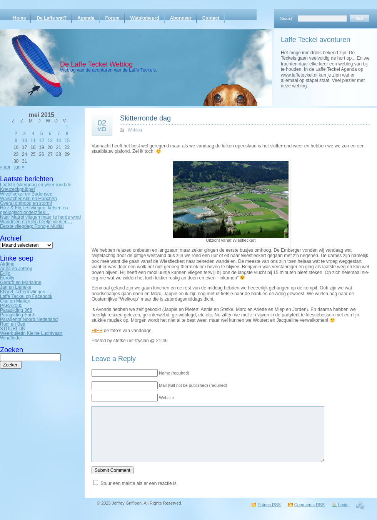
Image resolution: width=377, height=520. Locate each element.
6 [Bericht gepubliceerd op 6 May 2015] (50, 133)
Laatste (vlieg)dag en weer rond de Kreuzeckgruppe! (35, 187)
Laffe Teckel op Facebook (26, 296)
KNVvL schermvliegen (22, 291)
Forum (112, 18)
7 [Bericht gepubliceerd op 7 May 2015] (58, 133)
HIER (97, 330)
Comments (309, 504)
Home (19, 18)
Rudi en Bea (12, 324)
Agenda (85, 18)
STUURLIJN (12, 328)
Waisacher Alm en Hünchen (28, 198)
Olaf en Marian (15, 301)
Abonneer (181, 18)
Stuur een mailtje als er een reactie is (138, 483)
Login (343, 504)
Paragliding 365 (16, 310)
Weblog (135, 129)
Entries (269, 504)
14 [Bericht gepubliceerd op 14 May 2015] (58, 140)
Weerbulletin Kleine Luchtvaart (31, 333)
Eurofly (7, 278)
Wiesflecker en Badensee (26, 194)
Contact (211, 18)
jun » (19, 167)
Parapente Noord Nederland (29, 319)
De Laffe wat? (52, 18)
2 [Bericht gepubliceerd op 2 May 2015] (16, 133)
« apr (5, 167)
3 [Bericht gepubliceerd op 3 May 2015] (24, 133)
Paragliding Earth (17, 315)
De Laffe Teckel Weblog (96, 64)
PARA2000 (11, 305)
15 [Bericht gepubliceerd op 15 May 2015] (67, 140)
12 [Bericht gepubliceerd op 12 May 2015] (41, 140)
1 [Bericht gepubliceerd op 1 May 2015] (67, 126)
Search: (287, 18)
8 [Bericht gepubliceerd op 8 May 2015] (67, 133)
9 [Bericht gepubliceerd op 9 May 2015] (16, 140)
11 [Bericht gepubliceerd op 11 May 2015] (32, 140)
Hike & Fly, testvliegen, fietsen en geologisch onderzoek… (34, 210)
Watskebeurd (144, 18)
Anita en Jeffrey (16, 268)
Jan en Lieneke (15, 287)
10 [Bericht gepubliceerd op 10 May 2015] (24, 140)
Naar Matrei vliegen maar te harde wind (40, 217)
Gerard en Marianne (20, 282)
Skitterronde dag (145, 118)
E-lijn (5, 273)
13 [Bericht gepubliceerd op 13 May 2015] (49, 140)
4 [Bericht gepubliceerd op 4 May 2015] (33, 133)
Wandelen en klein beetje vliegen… (36, 221)
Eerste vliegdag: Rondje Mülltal (31, 226)
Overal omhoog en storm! (26, 203)
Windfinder (11, 338)
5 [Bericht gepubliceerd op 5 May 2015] (41, 133)
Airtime (7, 264)
